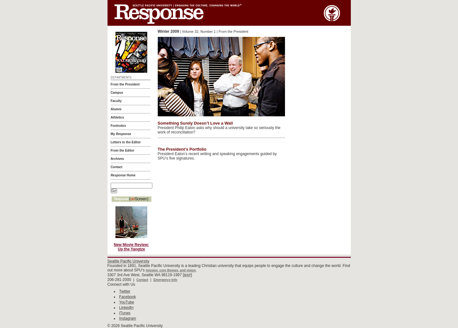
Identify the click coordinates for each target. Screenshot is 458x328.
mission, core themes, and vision (171, 270)
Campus (117, 92)
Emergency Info (165, 280)
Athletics (117, 117)
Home (123, 175)
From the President (125, 84)
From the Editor (122, 150)
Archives (117, 159)
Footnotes (118, 125)
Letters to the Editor (126, 142)
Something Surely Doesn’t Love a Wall (195, 123)
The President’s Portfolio (182, 149)
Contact (116, 167)
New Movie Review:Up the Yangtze (131, 247)
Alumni (116, 109)
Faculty (116, 101)
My (121, 134)
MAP (187, 275)
